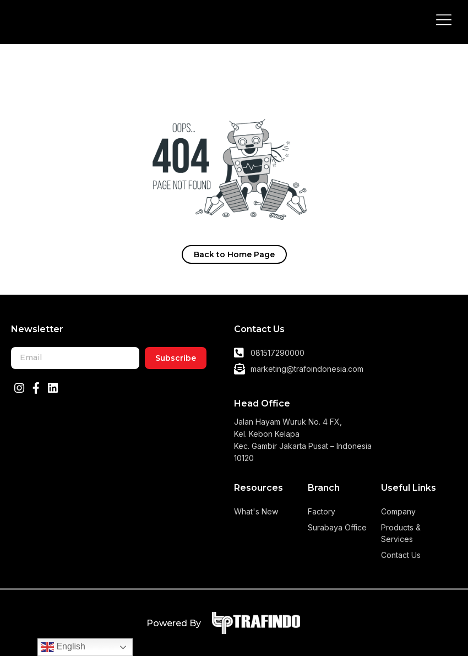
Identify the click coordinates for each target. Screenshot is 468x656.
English (63, 647)
